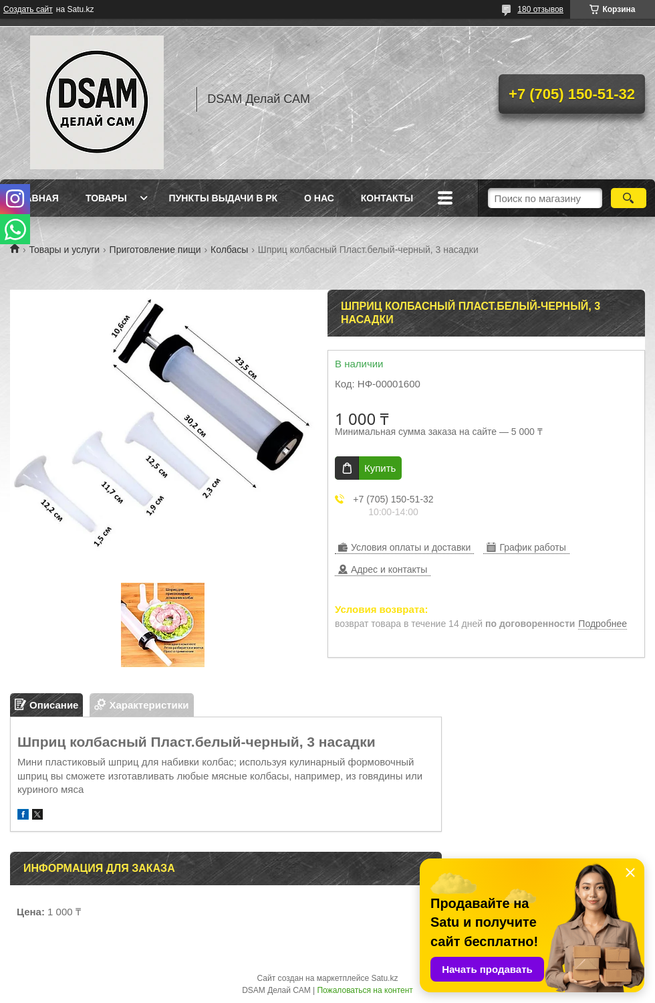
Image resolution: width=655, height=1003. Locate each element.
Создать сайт (28, 9)
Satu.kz (384, 978)
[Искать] (628, 198)
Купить (380, 468)
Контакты (387, 198)
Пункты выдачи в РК (223, 198)
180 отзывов (540, 9)
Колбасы (229, 249)
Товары (106, 198)
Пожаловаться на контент (364, 990)
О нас (319, 198)
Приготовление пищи (155, 249)
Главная (36, 198)
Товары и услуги (64, 249)
